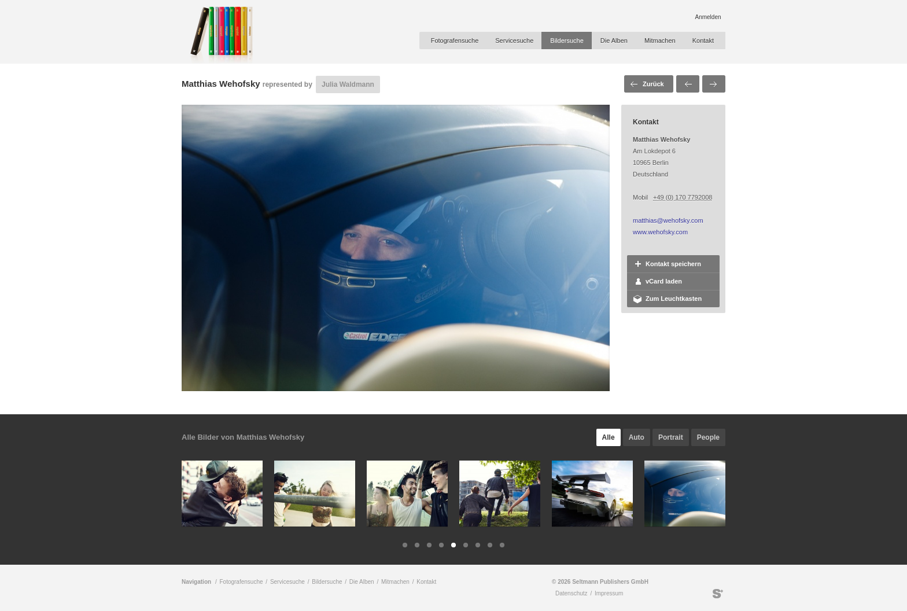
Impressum (609, 593)
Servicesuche (514, 40)
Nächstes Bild (713, 84)
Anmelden (708, 17)
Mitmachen (660, 40)
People (708, 437)
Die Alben (614, 40)
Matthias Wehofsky (221, 84)
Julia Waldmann (348, 84)
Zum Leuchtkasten (674, 298)
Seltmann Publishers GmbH (718, 593)
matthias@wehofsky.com (668, 220)
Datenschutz (571, 593)
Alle (608, 437)
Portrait (670, 437)
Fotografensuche (455, 40)
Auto (636, 437)
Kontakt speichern (673, 263)
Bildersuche (566, 40)
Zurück (653, 83)
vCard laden (664, 281)
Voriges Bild (687, 84)
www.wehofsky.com (660, 232)
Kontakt (703, 40)
